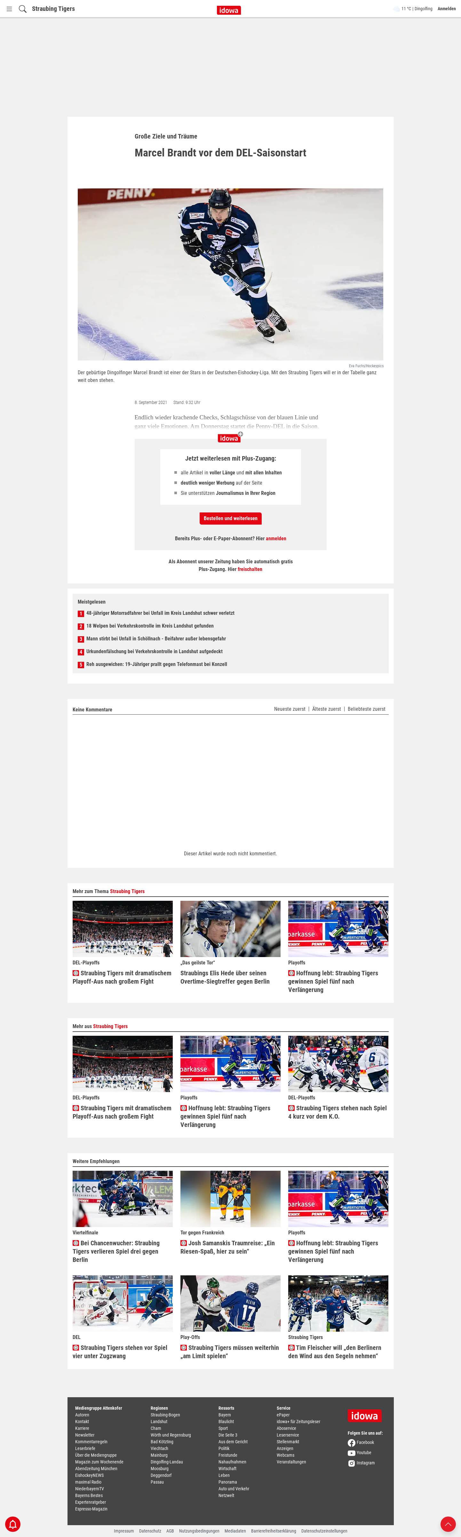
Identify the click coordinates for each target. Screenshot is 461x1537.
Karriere (82, 1428)
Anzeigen (285, 1448)
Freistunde (228, 1455)
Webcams (285, 1455)
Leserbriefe (85, 1448)
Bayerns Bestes (89, 1495)
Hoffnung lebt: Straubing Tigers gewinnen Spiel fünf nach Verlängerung (333, 981)
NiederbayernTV (89, 1488)
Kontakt (82, 1421)
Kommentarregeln (91, 1441)
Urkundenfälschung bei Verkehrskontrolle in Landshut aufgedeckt (154, 651)
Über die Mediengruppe (96, 1455)
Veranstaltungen (291, 1461)
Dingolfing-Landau (167, 1461)
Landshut (159, 1421)
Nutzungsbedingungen (199, 1530)
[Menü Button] (9, 8)
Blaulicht (226, 1421)
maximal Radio (88, 1482)
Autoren (82, 1414)
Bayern (225, 1414)
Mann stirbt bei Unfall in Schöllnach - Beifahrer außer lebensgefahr (156, 639)
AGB (170, 1530)
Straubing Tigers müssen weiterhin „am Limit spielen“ (229, 1352)
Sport (223, 1428)
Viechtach (159, 1448)
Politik (224, 1448)
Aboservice (286, 1428)
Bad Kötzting (162, 1441)
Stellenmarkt (288, 1441)
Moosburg (160, 1468)
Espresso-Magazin (91, 1508)
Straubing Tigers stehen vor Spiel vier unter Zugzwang (120, 1352)
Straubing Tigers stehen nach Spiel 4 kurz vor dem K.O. (337, 1112)
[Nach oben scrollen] (448, 1524)
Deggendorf (161, 1475)
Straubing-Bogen (165, 1414)
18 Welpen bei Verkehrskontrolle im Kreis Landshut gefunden (150, 626)
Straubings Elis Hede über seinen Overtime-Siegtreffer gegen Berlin (225, 977)
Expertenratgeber (90, 1502)
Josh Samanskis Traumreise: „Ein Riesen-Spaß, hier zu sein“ (227, 1247)
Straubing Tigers (53, 8)
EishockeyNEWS (89, 1475)
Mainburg (159, 1455)
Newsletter (84, 1435)
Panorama (228, 1482)
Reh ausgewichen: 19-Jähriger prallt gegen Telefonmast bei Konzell (156, 664)
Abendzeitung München (96, 1468)
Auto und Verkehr (234, 1488)
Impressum (124, 1530)
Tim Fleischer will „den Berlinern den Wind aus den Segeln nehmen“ (334, 1352)
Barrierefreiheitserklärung (273, 1530)
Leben (224, 1475)
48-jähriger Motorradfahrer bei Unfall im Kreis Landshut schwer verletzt (160, 613)
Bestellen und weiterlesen (231, 518)
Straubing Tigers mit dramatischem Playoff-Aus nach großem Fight (122, 977)
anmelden (276, 538)
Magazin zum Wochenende (99, 1461)
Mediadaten (235, 1530)
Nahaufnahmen (232, 1461)
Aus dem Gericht (233, 1441)
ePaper (283, 1414)
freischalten (250, 569)
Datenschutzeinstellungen (324, 1530)
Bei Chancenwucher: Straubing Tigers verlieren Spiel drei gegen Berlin (116, 1251)
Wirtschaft (227, 1468)
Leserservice (288, 1435)
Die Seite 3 (228, 1435)
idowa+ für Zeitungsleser (298, 1421)
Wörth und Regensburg (171, 1435)
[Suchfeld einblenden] (23, 8)
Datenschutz (150, 1530)
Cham (156, 1428)
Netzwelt (226, 1495)
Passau (157, 1482)
